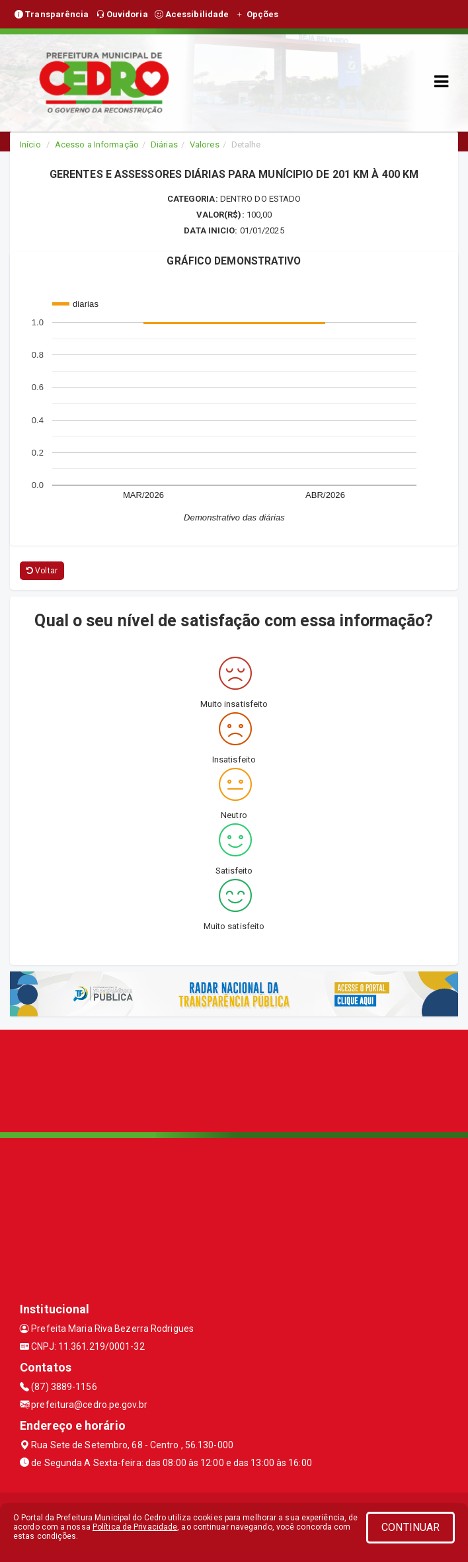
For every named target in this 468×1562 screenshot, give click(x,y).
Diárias (164, 144)
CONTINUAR (410, 1527)
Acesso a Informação (97, 144)
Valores (204, 144)
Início (30, 144)
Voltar (42, 570)
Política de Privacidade (135, 1527)
